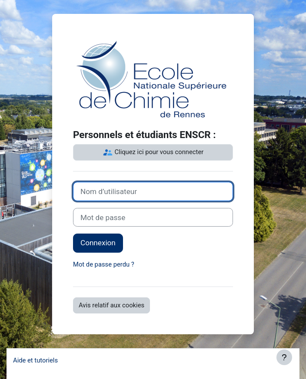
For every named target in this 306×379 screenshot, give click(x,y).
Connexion (98, 242)
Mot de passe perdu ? (103, 264)
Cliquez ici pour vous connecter (153, 152)
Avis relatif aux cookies (111, 305)
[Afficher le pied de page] (284, 357)
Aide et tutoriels (35, 360)
